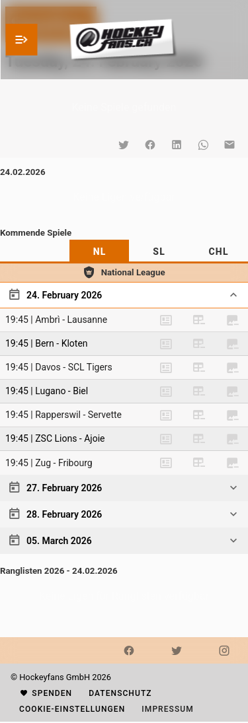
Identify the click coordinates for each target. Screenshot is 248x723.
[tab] (99, 251)
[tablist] (124, 251)
